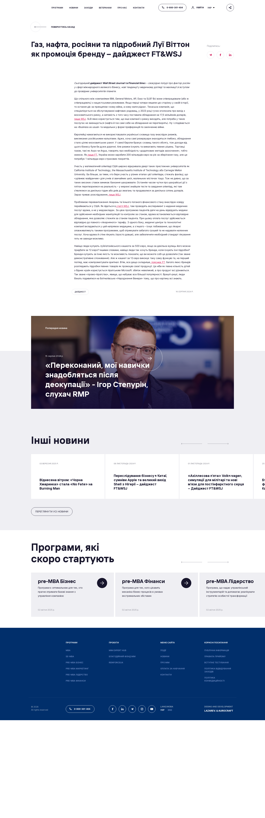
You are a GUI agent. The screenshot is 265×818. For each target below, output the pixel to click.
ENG (170, 808)
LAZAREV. (210, 808)
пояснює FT (158, 359)
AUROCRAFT (225, 808)
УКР (162, 808)
